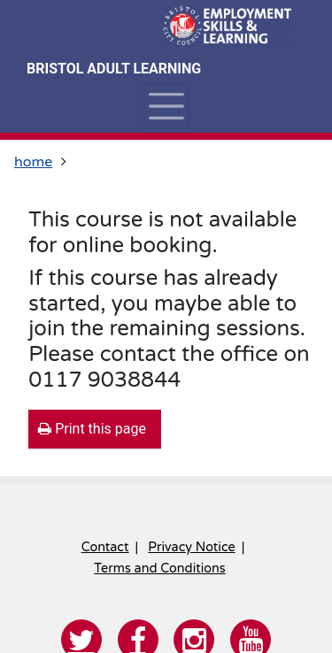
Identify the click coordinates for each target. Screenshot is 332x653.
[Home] (224, 26)
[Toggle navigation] (166, 106)
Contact (105, 547)
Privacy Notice (191, 547)
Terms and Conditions (159, 568)
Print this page (92, 428)
